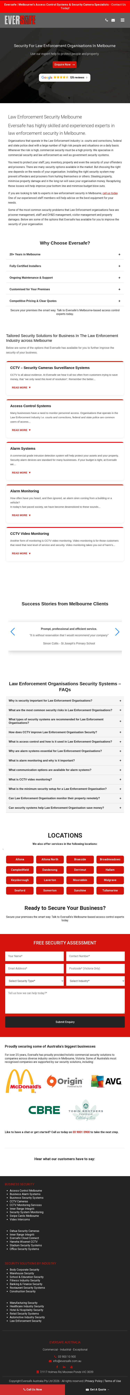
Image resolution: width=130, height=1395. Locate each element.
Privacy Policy (94, 1379)
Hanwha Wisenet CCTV (24, 1240)
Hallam (110, 869)
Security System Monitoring (26, 1210)
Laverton (50, 880)
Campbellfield (20, 869)
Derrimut (80, 869)
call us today (110, 193)
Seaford (19, 890)
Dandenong (49, 869)
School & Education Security (27, 1275)
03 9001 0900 (81, 1130)
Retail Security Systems (24, 1312)
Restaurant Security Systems (27, 1286)
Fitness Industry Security (25, 1279)
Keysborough (20, 880)
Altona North (50, 859)
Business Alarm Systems (25, 1192)
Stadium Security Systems (26, 1243)
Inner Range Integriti (22, 1207)
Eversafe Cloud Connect (24, 1236)
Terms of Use (112, 1379)
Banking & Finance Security (26, 1282)
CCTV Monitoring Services (26, 1203)
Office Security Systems (24, 1247)
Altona (20, 859)
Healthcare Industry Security (27, 1304)
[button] (117, 632)
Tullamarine (110, 890)
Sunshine (80, 890)
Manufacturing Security (24, 1301)
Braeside (80, 859)
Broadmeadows (110, 859)
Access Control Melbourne (26, 1189)
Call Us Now (32, 1389)
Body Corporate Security (24, 1268)
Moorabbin (80, 880)
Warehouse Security (22, 1271)
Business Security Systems (26, 1196)
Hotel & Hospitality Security (26, 1308)
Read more (21, 387)
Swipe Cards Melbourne (24, 1214)
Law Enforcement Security (26, 1319)
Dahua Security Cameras (24, 1229)
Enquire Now (65, 64)
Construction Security (23, 1289)
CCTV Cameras (19, 1199)
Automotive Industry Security (27, 1315)
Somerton (49, 890)
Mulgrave (110, 880)
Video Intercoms (20, 1218)
